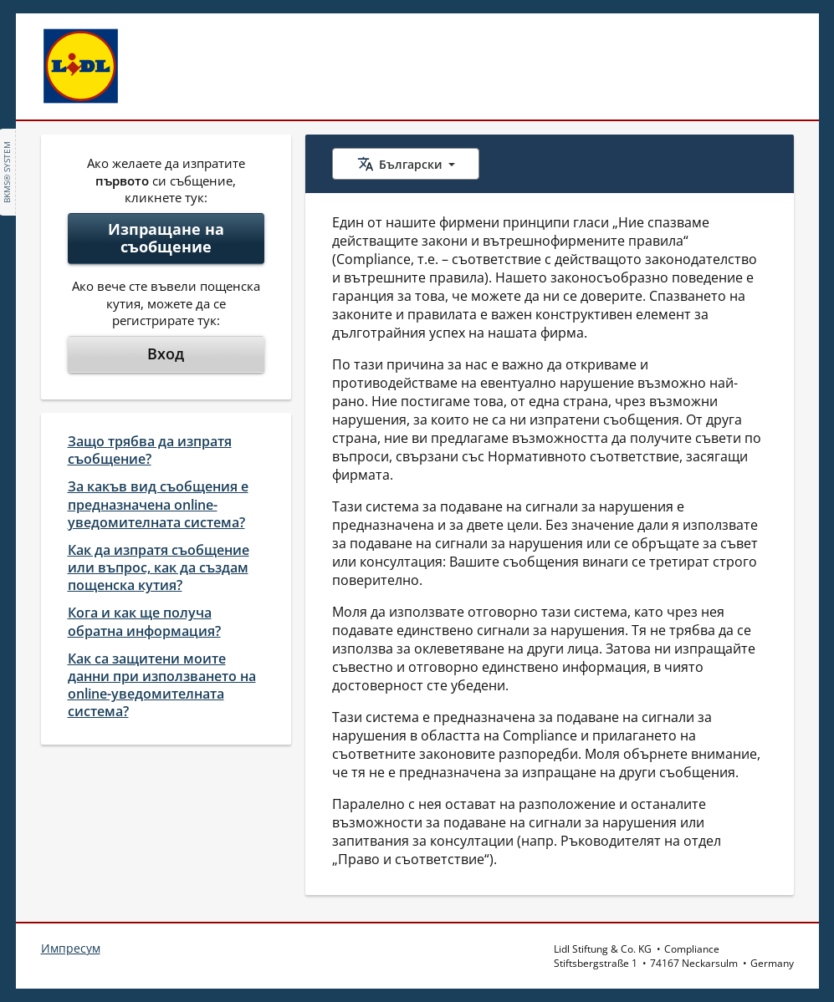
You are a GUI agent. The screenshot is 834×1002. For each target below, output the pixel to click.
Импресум (70, 948)
